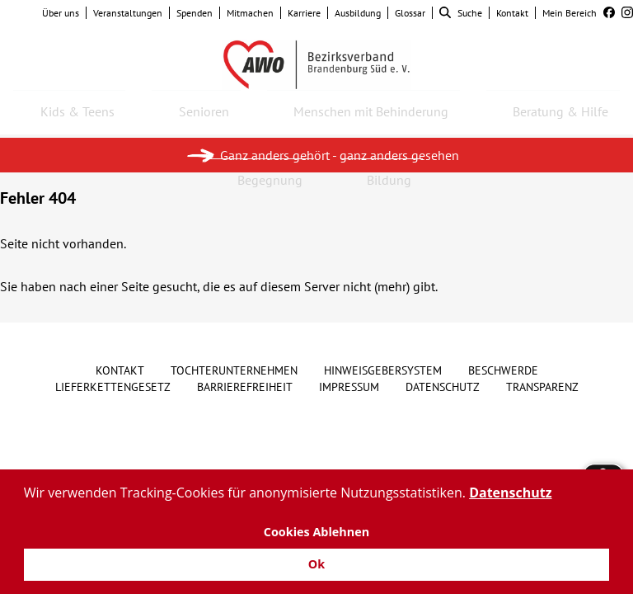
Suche (460, 13)
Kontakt (512, 13)
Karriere (304, 13)
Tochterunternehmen (234, 370)
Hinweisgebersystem (383, 370)
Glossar (410, 13)
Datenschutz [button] (510, 492)
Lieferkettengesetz (113, 387)
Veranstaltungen (127, 13)
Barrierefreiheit (245, 387)
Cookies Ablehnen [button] (317, 532)
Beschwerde (503, 370)
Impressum (349, 387)
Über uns (60, 13)
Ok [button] (316, 564)
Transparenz (542, 387)
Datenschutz (443, 387)
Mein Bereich (569, 13)
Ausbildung (358, 13)
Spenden (194, 13)
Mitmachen (250, 13)
